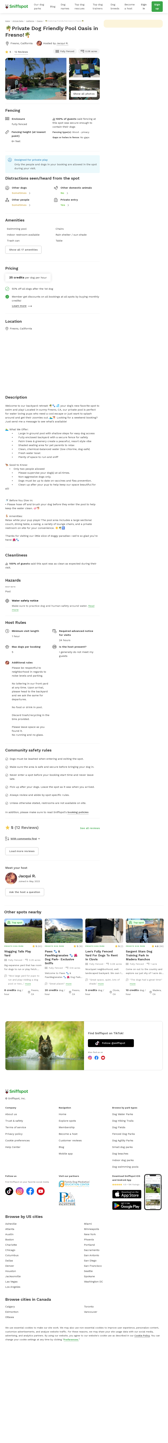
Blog (52, 6)
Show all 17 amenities (23, 249)
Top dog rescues (79, 6)
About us (11, 1114)
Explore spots (67, 1120)
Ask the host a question (24, 892)
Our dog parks (39, 6)
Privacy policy (13, 1133)
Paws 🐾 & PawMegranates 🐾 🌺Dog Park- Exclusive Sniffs (61, 957)
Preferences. (71, 1339)
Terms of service (15, 1127)
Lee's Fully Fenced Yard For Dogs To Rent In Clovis (101, 955)
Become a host (130, 6)
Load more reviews (21, 851)
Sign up (157, 6)
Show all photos (83, 93)
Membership (67, 1127)
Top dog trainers (98, 6)
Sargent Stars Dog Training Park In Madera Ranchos (139, 955)
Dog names (65, 6)
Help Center (13, 1147)
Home (62, 1114)
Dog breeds (115, 6)
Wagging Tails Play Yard (17, 953)
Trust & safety (14, 1120)
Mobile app (66, 1153)
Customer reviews (70, 1140)
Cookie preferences (17, 1140)
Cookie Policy (142, 1335)
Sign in (144, 6)
